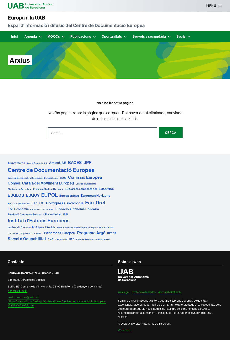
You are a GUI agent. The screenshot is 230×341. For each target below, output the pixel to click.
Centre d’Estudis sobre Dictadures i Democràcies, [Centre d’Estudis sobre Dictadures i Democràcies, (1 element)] (33, 178)
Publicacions (80, 37)
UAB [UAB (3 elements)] (72, 240)
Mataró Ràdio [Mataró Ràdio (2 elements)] (106, 228)
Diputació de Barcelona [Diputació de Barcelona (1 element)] (19, 190)
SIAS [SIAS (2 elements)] (50, 239)
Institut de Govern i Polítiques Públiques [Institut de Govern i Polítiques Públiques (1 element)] (77, 228)
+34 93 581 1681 (17, 291)
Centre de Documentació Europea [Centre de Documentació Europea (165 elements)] (51, 170)
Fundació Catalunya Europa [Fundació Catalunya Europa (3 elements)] (25, 215)
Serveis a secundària (149, 37)
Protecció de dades (144, 293)
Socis (181, 37)
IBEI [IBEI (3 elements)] (65, 215)
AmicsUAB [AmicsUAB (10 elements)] (58, 163)
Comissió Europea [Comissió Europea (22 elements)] (85, 178)
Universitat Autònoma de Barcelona (35, 6)
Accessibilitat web (169, 293)
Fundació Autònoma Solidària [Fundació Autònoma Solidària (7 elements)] (77, 210)
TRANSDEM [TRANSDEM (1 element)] (61, 240)
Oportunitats (112, 37)
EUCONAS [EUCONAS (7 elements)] (106, 189)
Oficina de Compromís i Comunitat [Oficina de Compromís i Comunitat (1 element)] (25, 234)
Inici (14, 37)
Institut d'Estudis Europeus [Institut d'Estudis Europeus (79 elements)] (39, 221)
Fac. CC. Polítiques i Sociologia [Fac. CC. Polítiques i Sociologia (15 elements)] (57, 204)
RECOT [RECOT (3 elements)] (111, 234)
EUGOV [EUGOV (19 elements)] (33, 196)
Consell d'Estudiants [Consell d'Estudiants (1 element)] (86, 184)
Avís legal (124, 293)
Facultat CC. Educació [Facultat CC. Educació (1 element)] (41, 210)
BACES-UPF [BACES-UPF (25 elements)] (80, 163)
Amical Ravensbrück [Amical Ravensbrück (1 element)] (37, 164)
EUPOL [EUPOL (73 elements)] (49, 195)
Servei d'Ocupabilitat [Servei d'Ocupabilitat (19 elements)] (27, 239)
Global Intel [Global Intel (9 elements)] (52, 215)
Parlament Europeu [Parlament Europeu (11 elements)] (59, 233)
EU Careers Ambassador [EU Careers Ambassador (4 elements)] (81, 189)
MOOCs (53, 37)
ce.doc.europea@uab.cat (23, 298)
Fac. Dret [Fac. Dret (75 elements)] (95, 203)
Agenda (30, 37)
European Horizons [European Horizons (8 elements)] (95, 196)
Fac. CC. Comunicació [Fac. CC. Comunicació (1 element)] (19, 204)
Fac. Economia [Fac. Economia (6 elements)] (18, 210)
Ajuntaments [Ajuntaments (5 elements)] (16, 164)
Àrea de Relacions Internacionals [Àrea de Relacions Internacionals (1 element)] (93, 240)
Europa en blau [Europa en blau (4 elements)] (69, 196)
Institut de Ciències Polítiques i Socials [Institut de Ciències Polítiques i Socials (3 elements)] (32, 228)
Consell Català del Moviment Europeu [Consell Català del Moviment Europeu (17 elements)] (41, 183)
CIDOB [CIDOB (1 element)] (63, 178)
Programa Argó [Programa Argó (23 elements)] (91, 233)
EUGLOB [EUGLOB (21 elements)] (16, 195)
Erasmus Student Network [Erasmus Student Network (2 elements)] (48, 189)
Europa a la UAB (29, 18)
